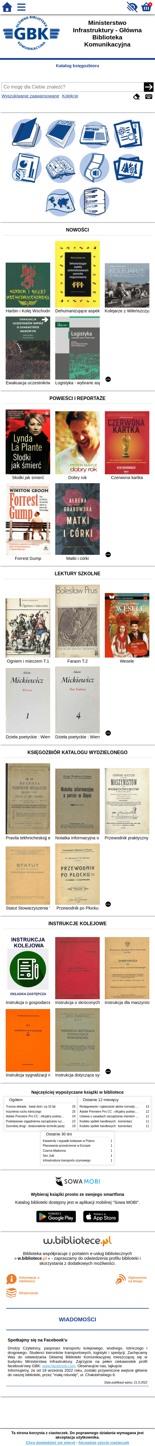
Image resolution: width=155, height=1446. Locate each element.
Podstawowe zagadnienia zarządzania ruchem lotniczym (43, 1121)
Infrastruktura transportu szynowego (67, 1160)
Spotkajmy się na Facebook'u (37, 1340)
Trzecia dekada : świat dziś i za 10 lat (31, 1106)
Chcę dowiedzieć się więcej (50, 1442)
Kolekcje (70, 96)
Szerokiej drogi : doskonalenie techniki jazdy (35, 1126)
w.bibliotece (32, 1258)
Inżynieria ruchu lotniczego (23, 1111)
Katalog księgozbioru (77, 65)
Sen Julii (48, 1155)
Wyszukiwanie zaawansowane (30, 96)
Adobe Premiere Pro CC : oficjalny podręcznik (36, 1116)
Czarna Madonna (54, 1150)
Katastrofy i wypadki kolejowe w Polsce (69, 1141)
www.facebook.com (58, 1366)
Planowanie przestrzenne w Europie (67, 1145)
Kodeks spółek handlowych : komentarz (106, 1121)
